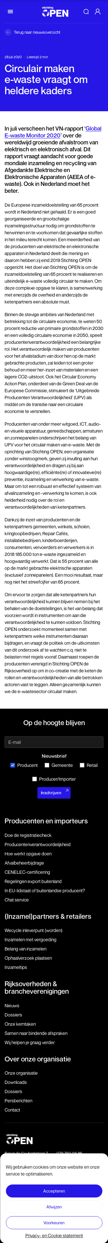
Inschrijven (51, 792)
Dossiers (13, 1015)
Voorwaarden (54, 1199)
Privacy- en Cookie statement (54, 1210)
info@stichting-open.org (77, 1159)
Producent (24, 765)
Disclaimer (54, 1189)
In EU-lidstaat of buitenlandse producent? (45, 890)
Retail (89, 765)
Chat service (17, 900)
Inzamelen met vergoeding (30, 939)
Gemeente (59, 765)
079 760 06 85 (69, 1153)
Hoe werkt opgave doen (28, 854)
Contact (12, 1110)
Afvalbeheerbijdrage (24, 863)
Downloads (16, 1082)
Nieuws (12, 1005)
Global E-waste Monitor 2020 (53, 132)
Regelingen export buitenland (33, 881)
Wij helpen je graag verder (30, 1042)
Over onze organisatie (38, 1059)
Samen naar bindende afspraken (36, 1033)
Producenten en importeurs (46, 821)
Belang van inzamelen (25, 949)
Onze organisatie (21, 1073)
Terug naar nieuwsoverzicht (37, 32)
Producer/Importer (54, 779)
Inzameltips (16, 967)
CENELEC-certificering (27, 872)
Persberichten (18, 1101)
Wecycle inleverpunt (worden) (33, 930)
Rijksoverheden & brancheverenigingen (37, 987)
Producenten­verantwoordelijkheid (38, 844)
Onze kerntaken (20, 1024)
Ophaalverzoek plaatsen (28, 958)
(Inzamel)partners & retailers (48, 916)
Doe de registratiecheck (28, 835)
